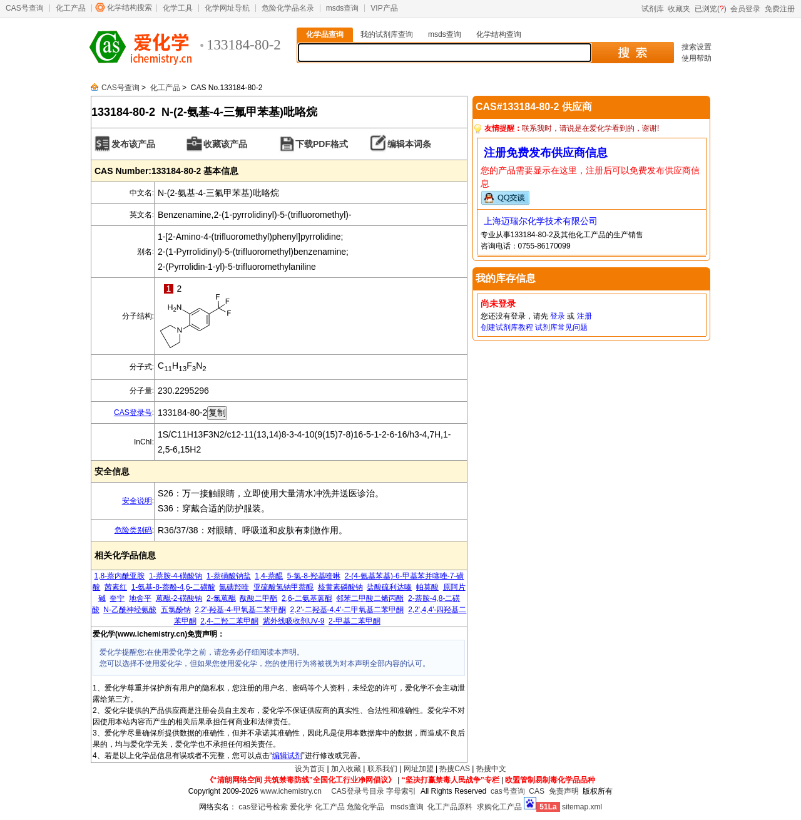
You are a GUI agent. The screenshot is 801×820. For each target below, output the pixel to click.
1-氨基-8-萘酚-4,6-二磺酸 (173, 587)
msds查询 (342, 8)
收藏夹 (679, 8)
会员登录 (745, 8)
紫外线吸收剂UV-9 (294, 621)
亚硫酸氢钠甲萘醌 (283, 587)
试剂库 (652, 8)
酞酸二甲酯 (258, 598)
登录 (557, 316)
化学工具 (178, 8)
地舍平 (140, 598)
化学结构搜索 (129, 7)
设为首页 (310, 768)
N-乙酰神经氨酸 (129, 609)
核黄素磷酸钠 (340, 587)
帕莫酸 (427, 587)
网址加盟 (419, 768)
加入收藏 (346, 768)
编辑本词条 (409, 144)
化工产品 (71, 8)
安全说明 (137, 500)
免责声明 (564, 791)
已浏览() (711, 8)
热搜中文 (491, 768)
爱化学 (301, 806)
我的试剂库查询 (386, 34)
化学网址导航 (227, 8)
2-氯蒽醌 (221, 598)
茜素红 (116, 587)
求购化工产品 (499, 806)
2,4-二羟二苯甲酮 (229, 621)
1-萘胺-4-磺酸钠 (175, 575)
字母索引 (401, 791)
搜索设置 (696, 47)
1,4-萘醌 (269, 575)
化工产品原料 (449, 806)
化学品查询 (325, 34)
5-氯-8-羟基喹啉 (313, 575)
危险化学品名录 (288, 8)
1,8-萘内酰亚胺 (119, 575)
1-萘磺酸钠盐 (229, 575)
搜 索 (632, 52)
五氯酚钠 (176, 609)
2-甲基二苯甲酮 (354, 621)
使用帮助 (696, 58)
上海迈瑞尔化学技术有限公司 (541, 221)
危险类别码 (133, 530)
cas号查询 (508, 791)
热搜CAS (454, 768)
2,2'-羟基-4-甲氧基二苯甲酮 (240, 609)
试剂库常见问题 (561, 327)
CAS (536, 791)
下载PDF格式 (321, 144)
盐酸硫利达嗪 (389, 587)
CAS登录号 (133, 412)
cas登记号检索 (263, 806)
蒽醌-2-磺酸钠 (179, 598)
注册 (584, 316)
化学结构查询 (498, 34)
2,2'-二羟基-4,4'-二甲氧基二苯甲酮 (347, 609)
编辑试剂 (287, 755)
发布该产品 (133, 144)
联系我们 (382, 768)
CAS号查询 (25, 8)
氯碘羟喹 (234, 587)
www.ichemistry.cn (291, 791)
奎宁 (117, 598)
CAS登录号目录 (357, 791)
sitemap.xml (582, 806)
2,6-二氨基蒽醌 (307, 598)
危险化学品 (365, 806)
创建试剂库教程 (507, 327)
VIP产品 (383, 8)
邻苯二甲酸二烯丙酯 (370, 598)
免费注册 (780, 8)
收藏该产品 (225, 144)
